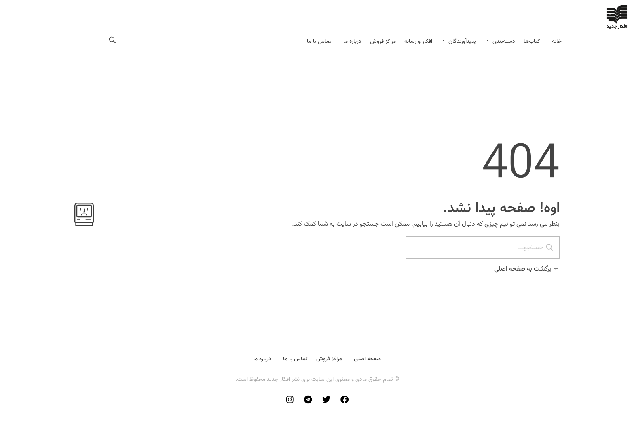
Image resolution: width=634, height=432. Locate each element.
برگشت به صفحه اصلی (527, 269)
